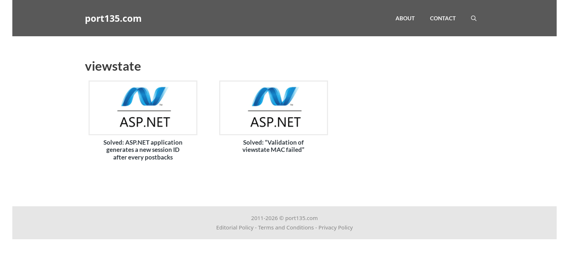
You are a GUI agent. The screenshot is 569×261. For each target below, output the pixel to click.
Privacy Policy (336, 227)
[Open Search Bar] (473, 18)
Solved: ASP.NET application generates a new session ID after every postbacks (143, 149)
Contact (443, 18)
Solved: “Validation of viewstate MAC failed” (273, 145)
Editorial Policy (235, 227)
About (405, 18)
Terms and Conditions (286, 227)
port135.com (113, 18)
